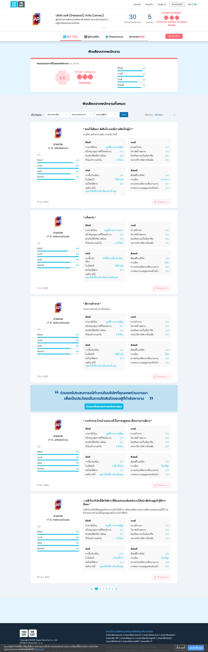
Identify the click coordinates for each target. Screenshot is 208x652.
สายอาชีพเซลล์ (168, 635)
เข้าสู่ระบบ (161, 4)
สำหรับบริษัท (177, 4)
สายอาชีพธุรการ (128, 638)
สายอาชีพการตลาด (133, 635)
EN (189, 4)
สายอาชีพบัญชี (165, 638)
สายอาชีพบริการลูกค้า (147, 638)
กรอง (123, 114)
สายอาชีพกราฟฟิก (132, 641)
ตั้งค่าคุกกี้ (180, 647)
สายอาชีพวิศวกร (114, 641)
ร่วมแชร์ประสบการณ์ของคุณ (104, 406)
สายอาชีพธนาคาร (152, 635)
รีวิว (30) (70, 37)
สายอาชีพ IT (147, 641)
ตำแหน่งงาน (114, 37)
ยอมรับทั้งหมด (195, 647)
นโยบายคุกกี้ (39, 649)
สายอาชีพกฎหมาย (115, 635)
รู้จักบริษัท (91, 37)
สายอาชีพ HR (113, 638)
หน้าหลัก (137, 4)
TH (194, 4)
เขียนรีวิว (149, 4)
